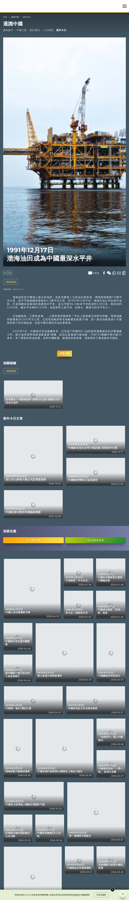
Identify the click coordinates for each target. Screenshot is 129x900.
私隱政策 (76, 895)
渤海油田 (11, 281)
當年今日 (27, 17)
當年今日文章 (13, 418)
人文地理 (48, 30)
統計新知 (35, 30)
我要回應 (64, 353)
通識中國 (15, 17)
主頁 (5, 17)
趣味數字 (8, 30)
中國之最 (22, 30)
